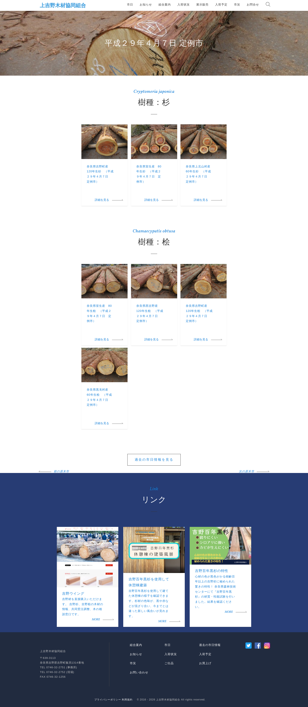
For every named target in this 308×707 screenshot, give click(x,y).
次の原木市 (246, 472)
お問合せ (253, 4)
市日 (130, 4)
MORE (96, 620)
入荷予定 (221, 4)
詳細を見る (102, 200)
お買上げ (205, 663)
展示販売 (202, 4)
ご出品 (169, 663)
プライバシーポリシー (107, 699)
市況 (237, 4)
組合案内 (165, 4)
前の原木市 (61, 472)
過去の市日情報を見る (154, 459)
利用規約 (127, 699)
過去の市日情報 (210, 645)
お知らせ (146, 4)
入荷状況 (183, 4)
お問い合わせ (139, 672)
